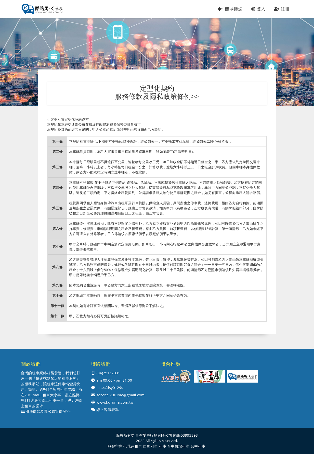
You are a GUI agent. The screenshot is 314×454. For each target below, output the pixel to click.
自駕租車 (150, 446)
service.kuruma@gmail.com (120, 395)
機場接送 (230, 9)
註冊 (282, 9)
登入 (258, 9)
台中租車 (198, 446)
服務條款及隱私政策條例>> (157, 96)
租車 (162, 446)
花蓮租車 (134, 446)
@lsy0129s (114, 387)
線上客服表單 (107, 409)
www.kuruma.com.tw (114, 402)
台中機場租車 (178, 446)
